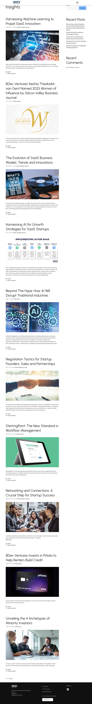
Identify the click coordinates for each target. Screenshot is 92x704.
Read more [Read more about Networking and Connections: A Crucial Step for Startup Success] (9, 539)
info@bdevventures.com (17, 695)
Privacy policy (45, 686)
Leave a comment (11, 73)
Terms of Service (46, 689)
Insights (9, 71)
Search (68, 5)
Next (11, 678)
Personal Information (46, 691)
